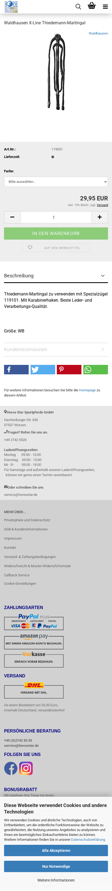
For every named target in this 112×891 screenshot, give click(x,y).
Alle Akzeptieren (56, 850)
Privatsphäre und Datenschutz (27, 520)
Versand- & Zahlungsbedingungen (30, 557)
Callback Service (16, 575)
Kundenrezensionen (25, 349)
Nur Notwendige (56, 866)
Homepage (87, 390)
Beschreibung (19, 275)
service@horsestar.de (21, 746)
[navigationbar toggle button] (105, 7)
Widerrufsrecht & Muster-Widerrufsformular (37, 566)
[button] (12, 217)
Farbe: (9, 171)
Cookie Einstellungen (20, 583)
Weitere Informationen (56, 880)
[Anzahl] (56, 217)
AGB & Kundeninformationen (26, 529)
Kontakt (10, 548)
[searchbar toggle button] (78, 7)
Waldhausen (98, 33)
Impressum (13, 538)
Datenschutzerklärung (88, 840)
